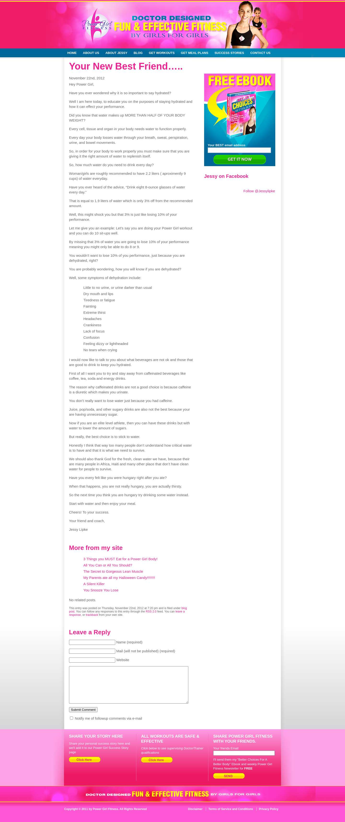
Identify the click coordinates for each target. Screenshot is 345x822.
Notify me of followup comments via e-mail (108, 725)
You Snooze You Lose (100, 590)
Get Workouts (162, 53)
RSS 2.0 (151, 611)
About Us (91, 53)
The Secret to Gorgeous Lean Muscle (113, 571)
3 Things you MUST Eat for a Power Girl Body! (120, 559)
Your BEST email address (239, 148)
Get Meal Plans (194, 53)
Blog (138, 53)
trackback (92, 615)
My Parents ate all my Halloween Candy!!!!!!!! (119, 578)
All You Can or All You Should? (107, 565)
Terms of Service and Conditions (230, 816)
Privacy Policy (268, 816)
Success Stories (229, 53)
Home (72, 53)
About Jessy (116, 53)
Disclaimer (195, 816)
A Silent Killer (93, 584)
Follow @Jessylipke (259, 191)
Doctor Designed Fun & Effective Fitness (152, 29)
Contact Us (260, 53)
